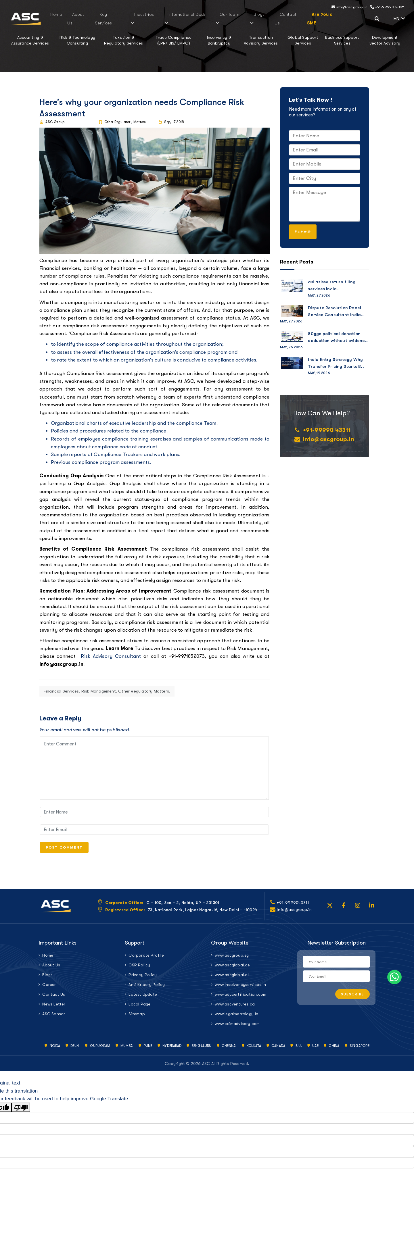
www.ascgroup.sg (232, 959)
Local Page (139, 1008)
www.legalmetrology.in (236, 1018)
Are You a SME (292, 18)
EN (399, 18)
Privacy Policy (143, 979)
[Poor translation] (21, 1112)
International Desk (186, 18)
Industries (153, 18)
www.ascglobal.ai (232, 979)
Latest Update (143, 999)
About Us (104, 18)
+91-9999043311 (293, 907)
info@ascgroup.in (349, 7)
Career (49, 989)
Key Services (127, 18)
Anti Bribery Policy (147, 989)
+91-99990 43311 (387, 7)
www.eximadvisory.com (237, 1028)
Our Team (220, 18)
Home (88, 18)
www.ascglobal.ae (232, 969)
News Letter (53, 1008)
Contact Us (263, 18)
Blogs (242, 18)
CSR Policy (139, 969)
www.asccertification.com (240, 999)
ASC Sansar (53, 1018)
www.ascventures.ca (235, 1008)
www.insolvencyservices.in (240, 989)
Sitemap (137, 1018)
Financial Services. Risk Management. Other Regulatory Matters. (107, 691)
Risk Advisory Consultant (111, 656)
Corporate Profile (146, 959)
